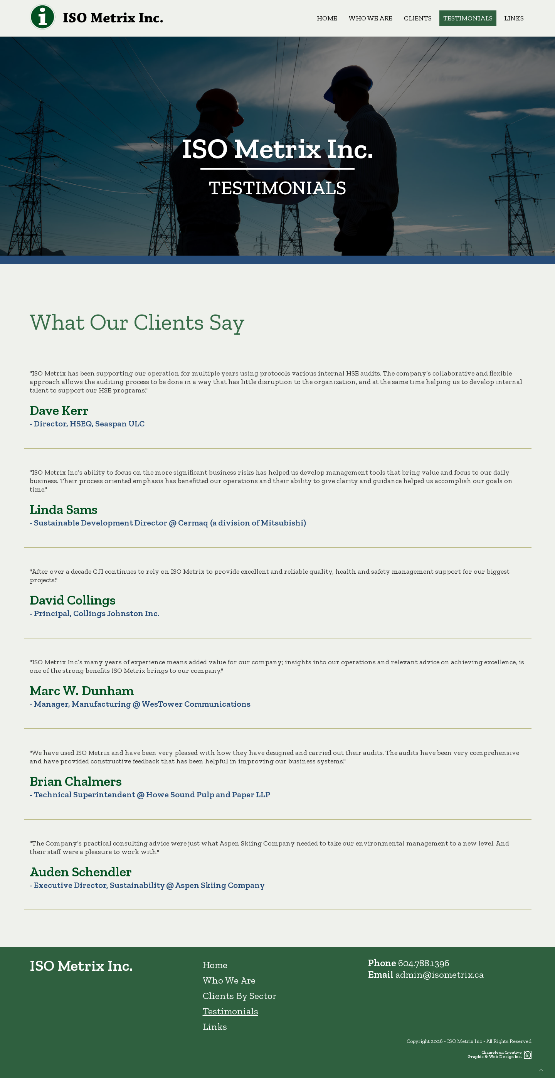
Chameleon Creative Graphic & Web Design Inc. (495, 1054)
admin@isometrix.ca (439, 974)
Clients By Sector (239, 995)
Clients (418, 18)
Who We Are (370, 18)
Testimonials (468, 18)
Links (514, 18)
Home (327, 18)
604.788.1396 (423, 963)
